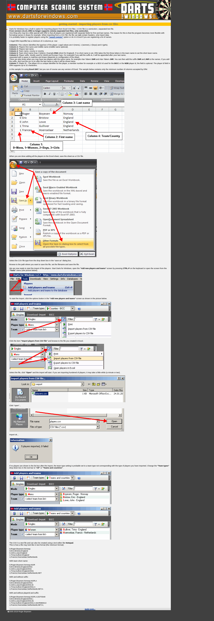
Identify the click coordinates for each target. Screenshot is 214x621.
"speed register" (56, 37)
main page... (90, 609)
